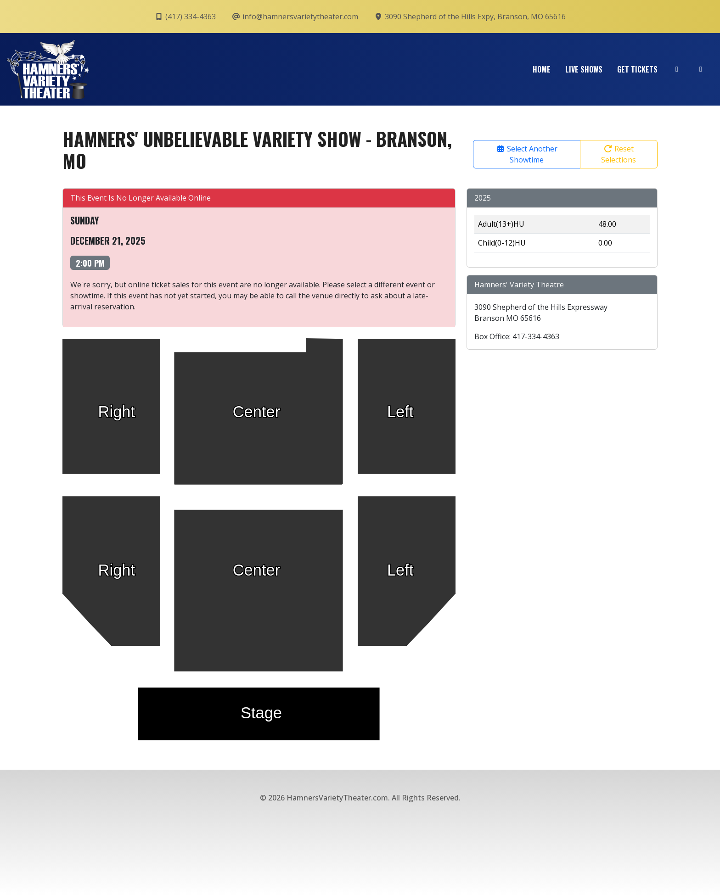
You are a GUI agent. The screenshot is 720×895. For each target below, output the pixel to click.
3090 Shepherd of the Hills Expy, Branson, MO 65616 (470, 16)
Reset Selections (618, 154)
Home (542, 69)
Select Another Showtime (526, 154)
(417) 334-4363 (185, 16)
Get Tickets (637, 69)
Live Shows (583, 69)
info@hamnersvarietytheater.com (294, 16)
